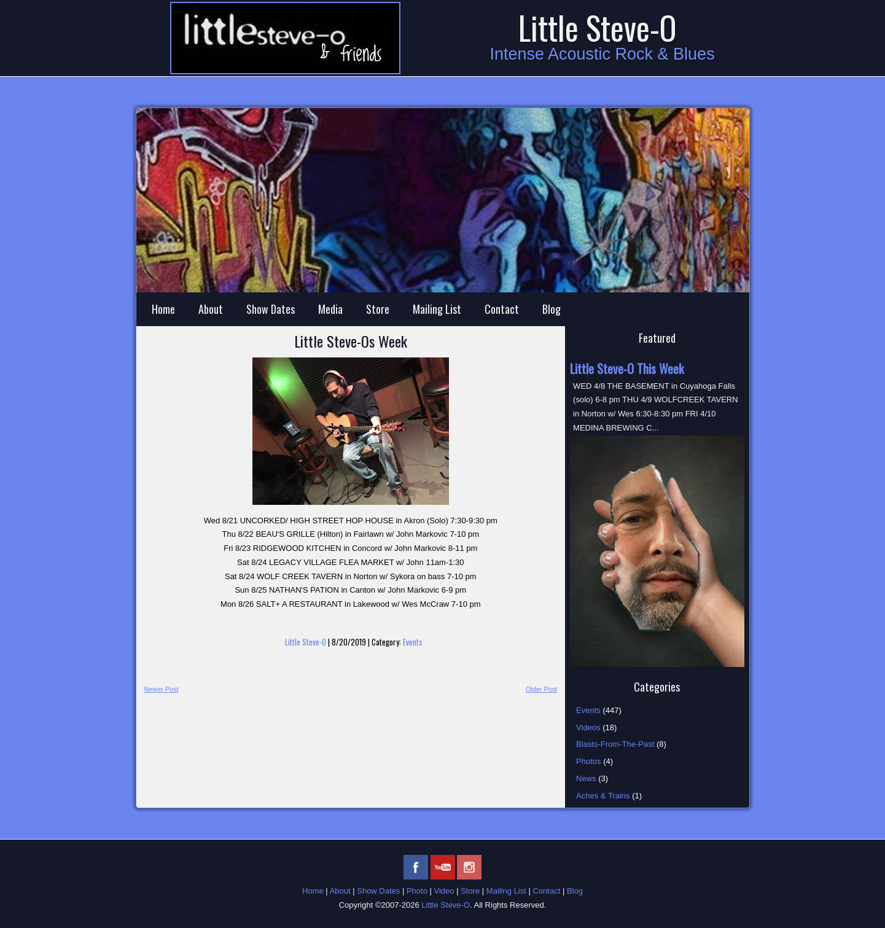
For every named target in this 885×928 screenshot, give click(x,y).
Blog (551, 309)
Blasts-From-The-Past (615, 744)
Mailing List (437, 309)
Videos (588, 727)
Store (377, 309)
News (586, 778)
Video (444, 890)
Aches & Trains (603, 795)
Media (330, 309)
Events (413, 642)
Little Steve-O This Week (627, 368)
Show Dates (270, 309)
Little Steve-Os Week (350, 341)
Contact (502, 309)
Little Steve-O (597, 27)
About (210, 309)
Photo (417, 890)
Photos (588, 761)
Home (163, 309)
